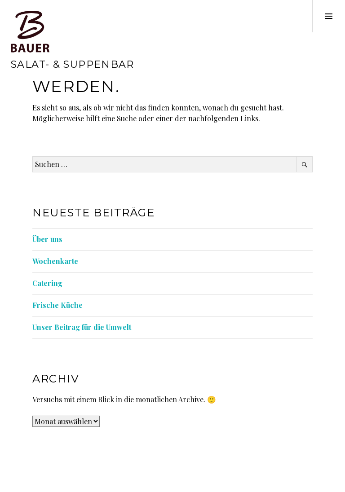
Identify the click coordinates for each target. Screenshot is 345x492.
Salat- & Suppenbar (72, 64)
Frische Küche (57, 305)
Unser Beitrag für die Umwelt (81, 327)
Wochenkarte (55, 261)
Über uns (47, 239)
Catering (47, 283)
